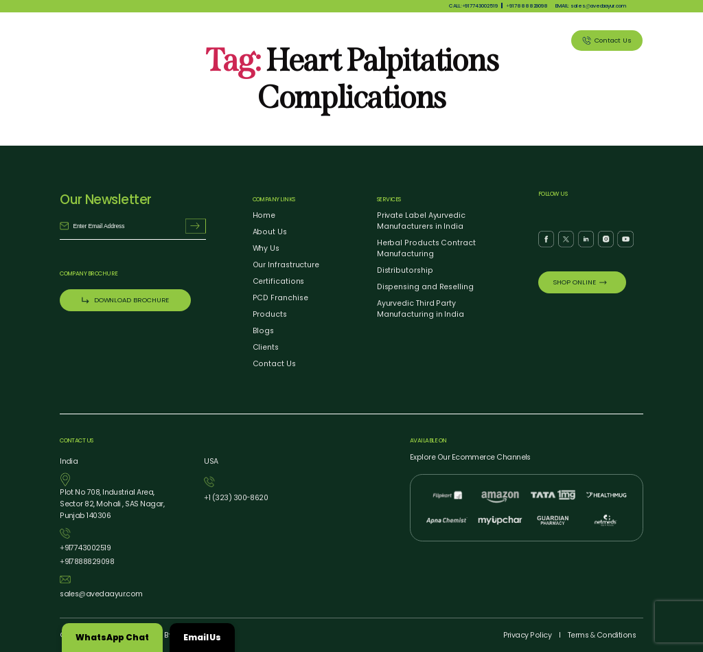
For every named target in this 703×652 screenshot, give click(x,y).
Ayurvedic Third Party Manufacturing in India (420, 308)
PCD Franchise (280, 298)
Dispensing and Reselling (425, 287)
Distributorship (405, 270)
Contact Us (274, 364)
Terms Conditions (602, 635)
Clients (540, 40)
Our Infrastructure (286, 265)
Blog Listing (489, 40)
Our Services (429, 40)
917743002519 (85, 548)
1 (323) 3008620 (236, 498)
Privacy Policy (527, 635)
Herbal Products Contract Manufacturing (426, 248)
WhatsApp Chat (112, 637)
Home (264, 215)
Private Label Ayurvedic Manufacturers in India (421, 221)
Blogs (264, 331)
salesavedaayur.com (101, 594)
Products (373, 40)
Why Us (327, 40)
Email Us (202, 637)
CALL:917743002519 (473, 6)
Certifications (279, 281)
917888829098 (527, 6)
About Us (279, 40)
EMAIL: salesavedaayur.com (590, 6)
